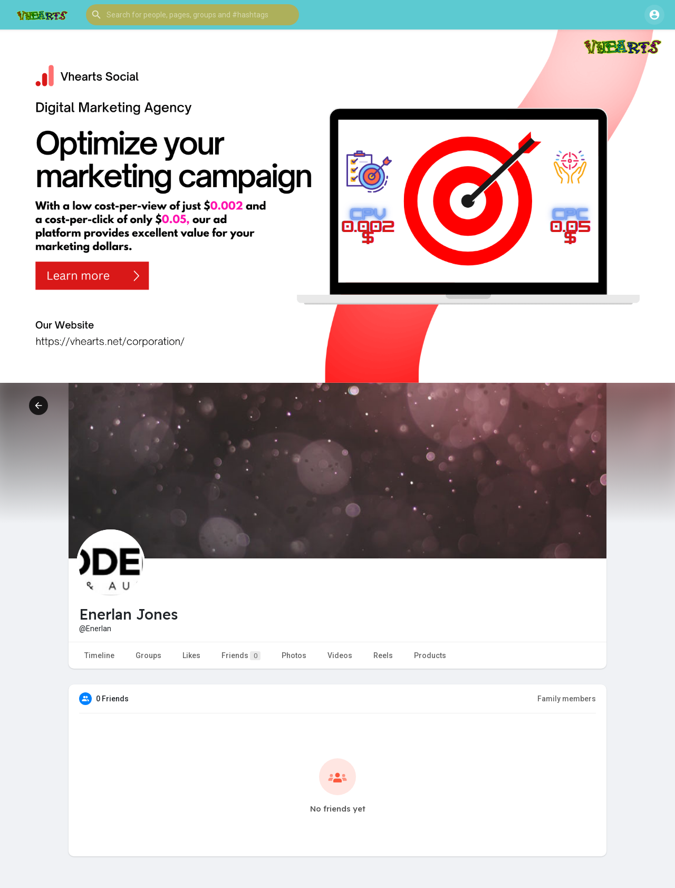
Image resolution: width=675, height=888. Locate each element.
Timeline (99, 655)
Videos (339, 655)
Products (430, 655)
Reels (383, 655)
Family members (566, 698)
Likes (191, 655)
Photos (294, 655)
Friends (241, 655)
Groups (148, 655)
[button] (192, 14)
